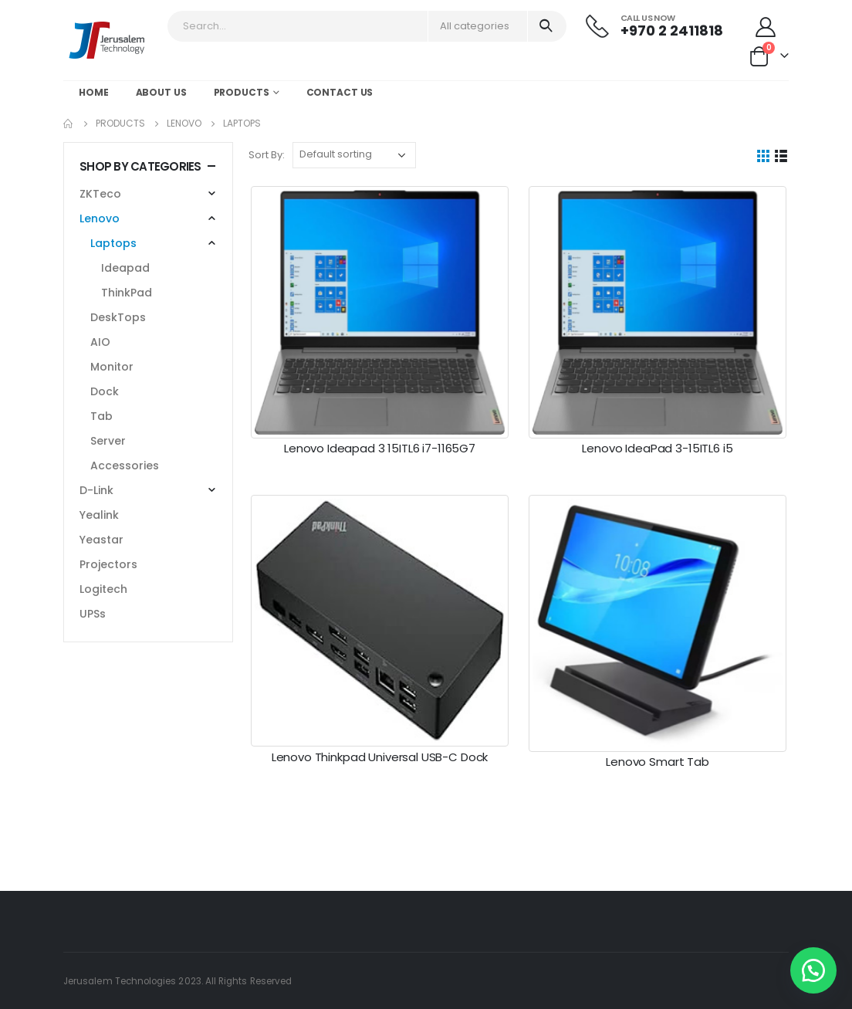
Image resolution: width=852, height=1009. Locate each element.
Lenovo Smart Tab (657, 761)
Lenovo (99, 218)
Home (94, 92)
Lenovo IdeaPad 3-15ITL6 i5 (657, 448)
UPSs (92, 613)
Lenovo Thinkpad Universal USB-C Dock (380, 757)
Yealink (99, 515)
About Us (161, 92)
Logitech (103, 589)
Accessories (124, 465)
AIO (100, 342)
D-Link (96, 490)
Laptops (113, 243)
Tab (101, 416)
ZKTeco (100, 193)
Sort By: (266, 154)
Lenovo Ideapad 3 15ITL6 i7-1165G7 (379, 448)
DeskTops (118, 317)
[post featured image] (379, 312)
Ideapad (125, 268)
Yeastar (101, 539)
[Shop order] (354, 155)
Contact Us (340, 92)
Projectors (108, 564)
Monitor (112, 366)
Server (108, 441)
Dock (104, 391)
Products (241, 92)
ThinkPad (126, 292)
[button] (813, 970)
